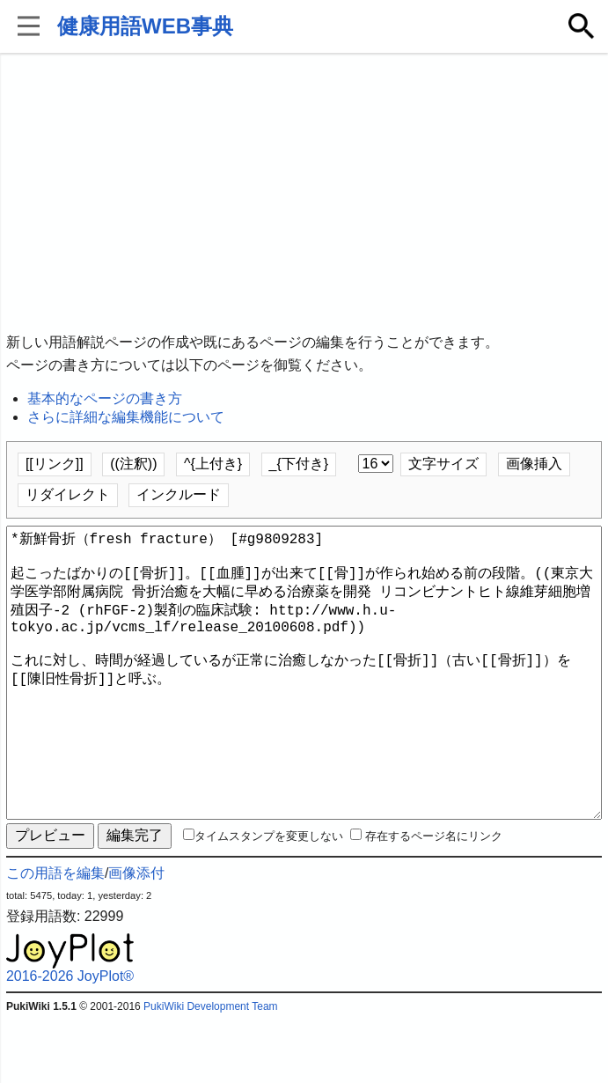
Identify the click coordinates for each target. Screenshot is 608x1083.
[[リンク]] (55, 463)
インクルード (178, 494)
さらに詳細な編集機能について (125, 416)
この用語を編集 (55, 936)
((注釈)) (133, 463)
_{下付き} (299, 463)
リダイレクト (68, 494)
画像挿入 (534, 463)
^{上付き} (213, 463)
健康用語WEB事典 (145, 26)
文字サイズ (443, 463)
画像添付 (136, 936)
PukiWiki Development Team (210, 1070)
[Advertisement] (304, 193)
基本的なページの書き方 (104, 398)
